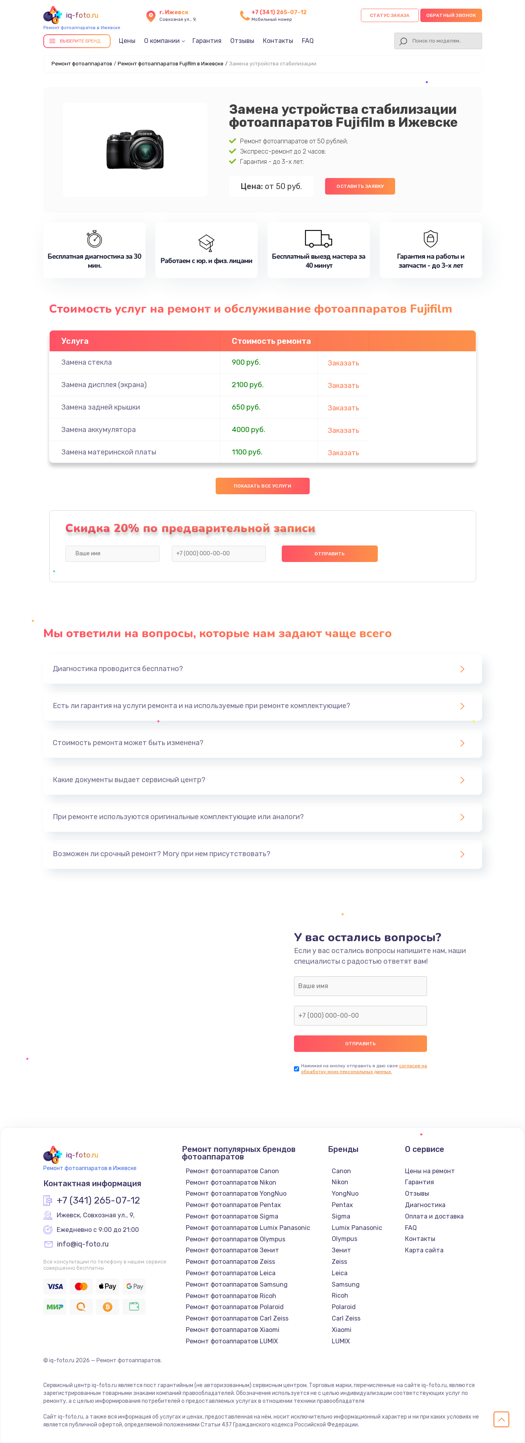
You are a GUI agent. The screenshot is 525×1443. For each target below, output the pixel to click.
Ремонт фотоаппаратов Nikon (231, 1182)
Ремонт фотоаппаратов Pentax (233, 1205)
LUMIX (341, 1341)
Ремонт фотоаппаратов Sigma (232, 1216)
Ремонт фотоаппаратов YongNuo (236, 1193)
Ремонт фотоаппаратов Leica (230, 1273)
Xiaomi (341, 1330)
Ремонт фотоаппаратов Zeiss (230, 1261)
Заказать (343, 363)
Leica (340, 1273)
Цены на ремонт (430, 1171)
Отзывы (242, 41)
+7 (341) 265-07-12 (279, 12)
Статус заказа (390, 15)
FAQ (308, 41)
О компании (162, 41)
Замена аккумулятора (98, 429)
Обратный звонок (451, 15)
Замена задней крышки (100, 407)
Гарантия (207, 41)
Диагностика (425, 1205)
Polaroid (344, 1307)
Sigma (341, 1216)
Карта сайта (424, 1250)
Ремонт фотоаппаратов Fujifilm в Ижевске (171, 64)
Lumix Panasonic (357, 1228)
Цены (127, 41)
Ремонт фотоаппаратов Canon (232, 1171)
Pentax (342, 1205)
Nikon (340, 1182)
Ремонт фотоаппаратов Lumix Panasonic (248, 1228)
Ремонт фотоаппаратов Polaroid (235, 1307)
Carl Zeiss (346, 1318)
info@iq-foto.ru (83, 1244)
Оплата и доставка (434, 1216)
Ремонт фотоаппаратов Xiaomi (232, 1330)
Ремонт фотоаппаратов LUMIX (232, 1341)
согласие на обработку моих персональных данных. (364, 1068)
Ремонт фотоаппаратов (82, 64)
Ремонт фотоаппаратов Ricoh (231, 1296)
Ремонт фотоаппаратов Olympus (235, 1239)
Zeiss (339, 1261)
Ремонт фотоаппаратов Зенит (232, 1250)
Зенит (341, 1250)
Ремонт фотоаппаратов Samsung (237, 1284)
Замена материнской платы (108, 452)
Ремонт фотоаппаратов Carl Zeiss (237, 1318)
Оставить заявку (360, 186)
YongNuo (345, 1193)
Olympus (344, 1239)
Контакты (278, 41)
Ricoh (340, 1295)
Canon (341, 1171)
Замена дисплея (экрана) (104, 384)
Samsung (346, 1284)
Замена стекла (86, 362)
